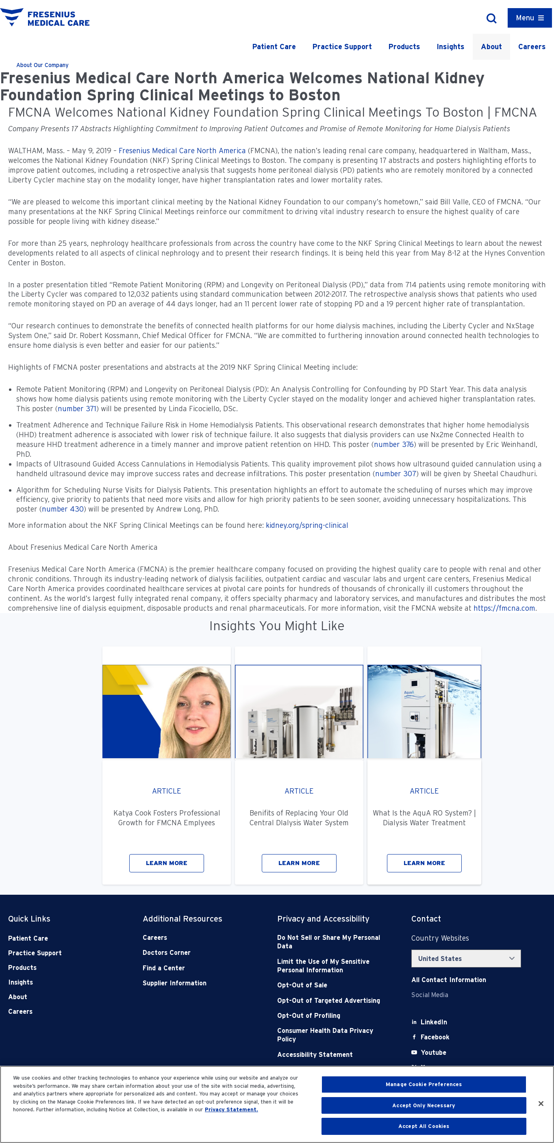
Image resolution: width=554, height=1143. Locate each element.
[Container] (530, 18)
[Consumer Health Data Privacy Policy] (331, 1035)
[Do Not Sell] (331, 942)
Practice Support (342, 46)
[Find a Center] (196, 968)
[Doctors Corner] (196, 952)
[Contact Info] (448, 980)
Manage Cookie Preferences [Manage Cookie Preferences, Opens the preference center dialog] (424, 1084)
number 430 (63, 509)
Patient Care (274, 46)
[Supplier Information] (196, 983)
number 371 (77, 408)
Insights (451, 46)
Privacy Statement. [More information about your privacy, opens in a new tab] (231, 1109)
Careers (532, 46)
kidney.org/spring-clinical (308, 525)
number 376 (394, 444)
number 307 (395, 473)
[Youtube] (433, 1052)
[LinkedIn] (434, 1022)
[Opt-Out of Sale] (331, 985)
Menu (525, 17)
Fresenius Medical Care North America (182, 150)
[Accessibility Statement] (331, 1054)
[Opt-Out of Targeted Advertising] (331, 1000)
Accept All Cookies (423, 1126)
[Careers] (196, 937)
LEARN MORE (166, 863)
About (491, 46)
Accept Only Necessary (423, 1105)
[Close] (541, 1104)
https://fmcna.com (504, 608)
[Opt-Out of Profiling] (331, 1015)
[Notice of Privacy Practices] (331, 966)
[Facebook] (435, 1037)
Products (404, 46)
